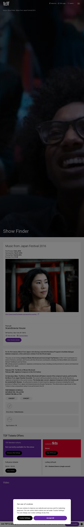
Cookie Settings (24, 518)
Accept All (50, 518)
